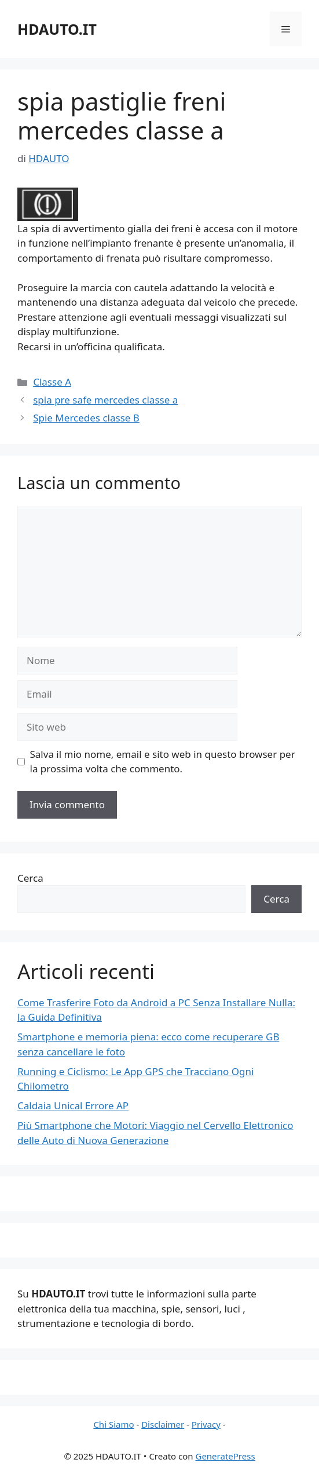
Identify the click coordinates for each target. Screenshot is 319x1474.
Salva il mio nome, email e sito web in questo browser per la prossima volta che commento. (162, 761)
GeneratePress (225, 1456)
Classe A (52, 381)
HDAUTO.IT (57, 29)
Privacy (206, 1424)
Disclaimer (162, 1424)
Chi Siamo (113, 1424)
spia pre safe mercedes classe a (105, 399)
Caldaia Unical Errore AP (73, 1105)
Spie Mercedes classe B (86, 417)
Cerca (30, 878)
